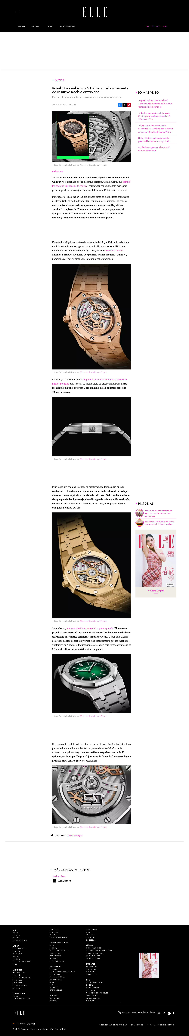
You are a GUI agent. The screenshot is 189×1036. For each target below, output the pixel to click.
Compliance (137, 1025)
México (53, 1001)
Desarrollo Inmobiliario (99, 951)
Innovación (92, 995)
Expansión (55, 966)
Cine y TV (53, 932)
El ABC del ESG (93, 998)
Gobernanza (92, 988)
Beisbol (53, 948)
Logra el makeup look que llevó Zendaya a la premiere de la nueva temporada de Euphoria (155, 103)
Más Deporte (55, 956)
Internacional (57, 977)
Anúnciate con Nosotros (160, 1025)
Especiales (91, 974)
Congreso (91, 930)
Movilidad (91, 990)
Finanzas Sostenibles (97, 993)
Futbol (52, 945)
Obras (52, 982)
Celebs (49, 26)
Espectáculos (20, 948)
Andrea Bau (58, 876)
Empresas (54, 969)
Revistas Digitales (157, 26)
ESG (51, 985)
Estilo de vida (67, 26)
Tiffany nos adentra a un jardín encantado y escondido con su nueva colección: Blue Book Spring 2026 (155, 128)
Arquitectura (93, 956)
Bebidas (16, 975)
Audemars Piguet (114, 250)
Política (53, 995)
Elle (14, 929)
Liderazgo (91, 969)
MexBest (17, 969)
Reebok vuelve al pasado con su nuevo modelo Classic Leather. (159, 523)
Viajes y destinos (21, 978)
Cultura (17, 964)
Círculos (17, 954)
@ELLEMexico (64, 880)
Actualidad (92, 967)
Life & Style (19, 993)
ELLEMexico (159, 1013)
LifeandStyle (55, 990)
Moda (21, 26)
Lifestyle (53, 958)
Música (53, 935)
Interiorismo (93, 958)
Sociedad (91, 940)
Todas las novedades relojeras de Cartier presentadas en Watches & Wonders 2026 (154, 116)
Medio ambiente (94, 982)
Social (89, 985)
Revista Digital (156, 590)
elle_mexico (166, 1012)
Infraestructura (94, 953)
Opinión (90, 937)
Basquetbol (55, 953)
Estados (90, 935)
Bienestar (17, 983)
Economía (54, 974)
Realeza (16, 951)
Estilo (16, 996)
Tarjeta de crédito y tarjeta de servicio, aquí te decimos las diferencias (158, 513)
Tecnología (55, 980)
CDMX (89, 932)
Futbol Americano (58, 951)
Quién (16, 945)
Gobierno (54, 998)
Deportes (54, 930)
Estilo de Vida (20, 986)
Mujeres (53, 987)
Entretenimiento (21, 999)
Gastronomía (20, 972)
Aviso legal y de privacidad (113, 1025)
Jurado (16, 988)
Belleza (35, 26)
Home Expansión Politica (62, 972)
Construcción (94, 948)
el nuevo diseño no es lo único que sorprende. (91, 628)
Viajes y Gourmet (21, 962)
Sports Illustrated (58, 942)
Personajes (18, 980)
